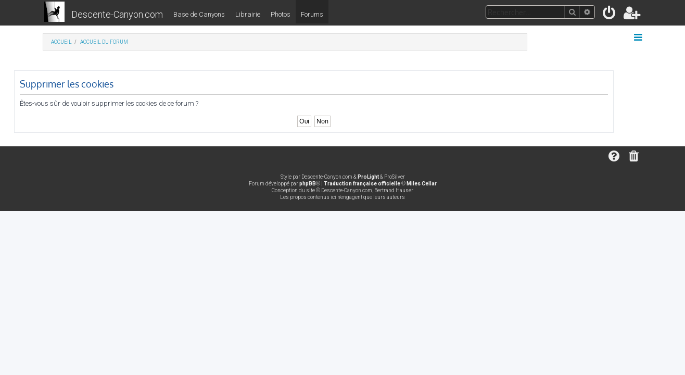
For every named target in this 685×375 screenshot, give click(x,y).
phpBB (307, 183)
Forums (312, 14)
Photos (280, 14)
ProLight (368, 177)
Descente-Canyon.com (117, 14)
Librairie (247, 14)
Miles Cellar (422, 183)
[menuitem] (609, 15)
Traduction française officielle (362, 183)
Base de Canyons (199, 14)
